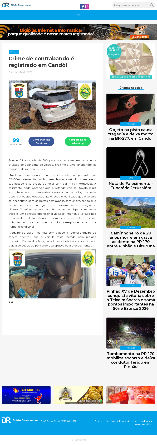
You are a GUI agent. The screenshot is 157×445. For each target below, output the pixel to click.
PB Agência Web (78, 440)
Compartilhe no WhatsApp (77, 141)
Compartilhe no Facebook (41, 141)
